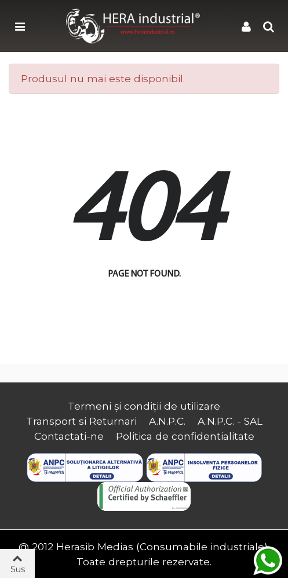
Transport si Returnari (81, 421)
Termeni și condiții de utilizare (144, 406)
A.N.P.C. (167, 421)
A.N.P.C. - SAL (230, 421)
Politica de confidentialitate (185, 436)
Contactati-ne (69, 436)
